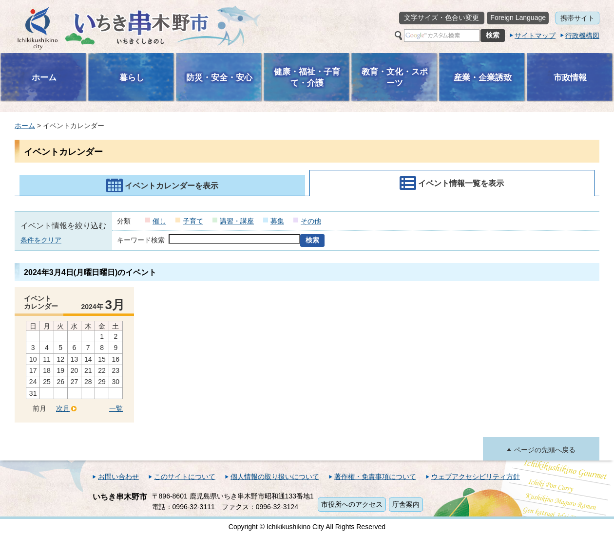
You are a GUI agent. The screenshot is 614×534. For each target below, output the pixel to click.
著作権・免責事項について (375, 476)
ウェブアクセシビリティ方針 (475, 476)
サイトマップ (535, 35)
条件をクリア (40, 240)
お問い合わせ (118, 476)
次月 (63, 408)
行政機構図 (582, 35)
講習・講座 (237, 221)
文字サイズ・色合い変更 (441, 17)
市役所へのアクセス (352, 504)
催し (159, 221)
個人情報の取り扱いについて (274, 476)
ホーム (25, 125)
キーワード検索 (141, 240)
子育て (193, 221)
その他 (311, 221)
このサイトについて (184, 476)
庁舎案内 (406, 504)
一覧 (116, 408)
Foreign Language (518, 17)
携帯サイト (577, 18)
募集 (277, 221)
